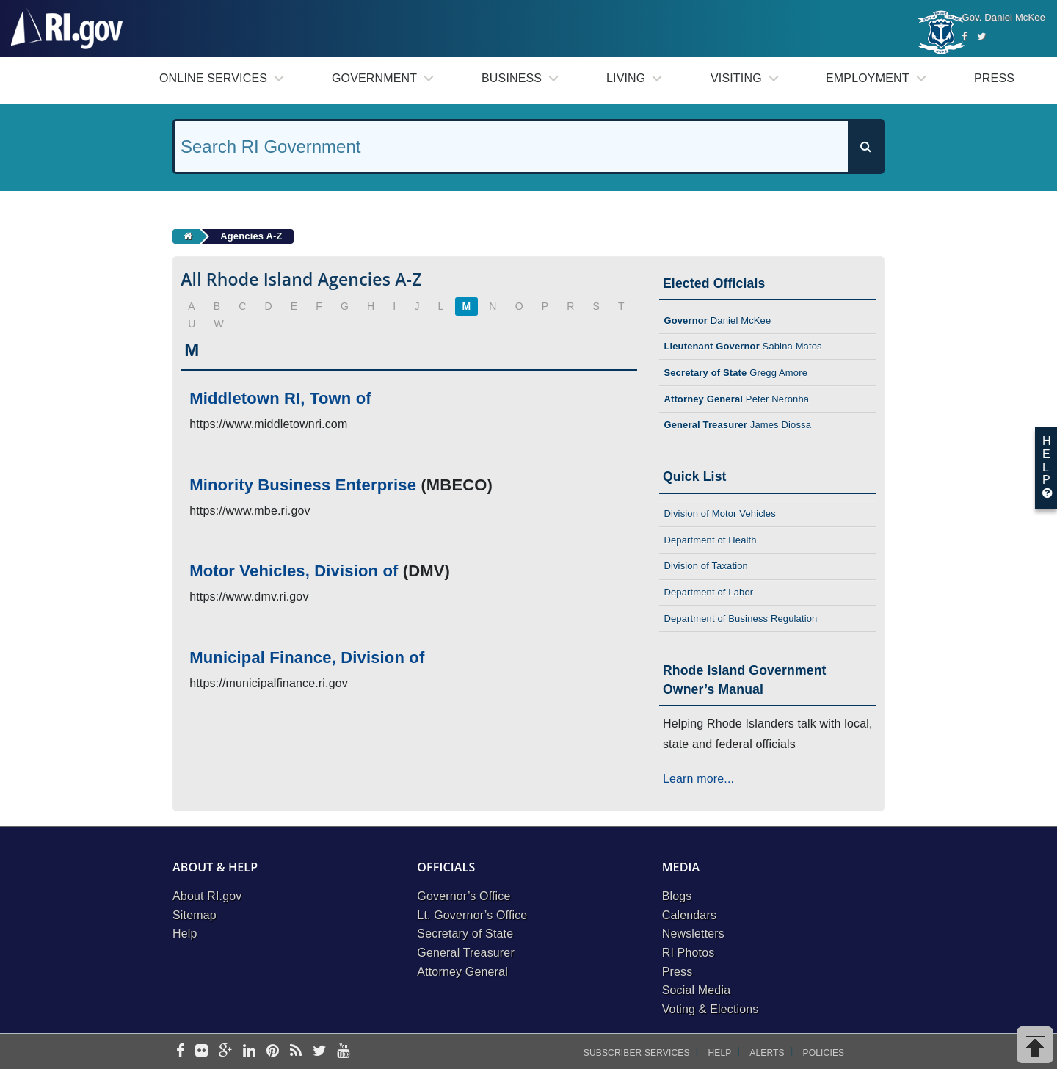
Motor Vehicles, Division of (293, 571)
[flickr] (201, 1052)
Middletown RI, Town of (280, 398)
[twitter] (320, 1052)
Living (625, 78)
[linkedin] (249, 1052)
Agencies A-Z (251, 236)
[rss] (296, 1052)
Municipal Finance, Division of (306, 657)
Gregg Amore (735, 372)
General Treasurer (466, 952)
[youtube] (343, 1052)
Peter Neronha (736, 399)
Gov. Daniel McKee (1003, 17)
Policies (824, 1053)
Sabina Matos (742, 346)
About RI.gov (206, 896)
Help (184, 933)
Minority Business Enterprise (302, 485)
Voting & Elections (710, 1009)
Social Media (696, 990)
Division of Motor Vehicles (719, 513)
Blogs (677, 896)
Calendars (689, 915)
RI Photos (688, 952)
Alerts (766, 1053)
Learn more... (698, 778)
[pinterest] (272, 1052)
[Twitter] (981, 36)
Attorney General (462, 971)
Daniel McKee (717, 320)
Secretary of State (465, 933)
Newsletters (693, 933)
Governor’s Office (463, 896)
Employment (867, 78)
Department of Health (710, 540)
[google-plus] (226, 1052)
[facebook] (180, 1052)
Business (512, 78)
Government (374, 78)
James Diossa (737, 424)
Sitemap (194, 915)
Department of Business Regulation (740, 618)
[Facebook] (964, 36)
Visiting (736, 78)
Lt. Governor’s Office (472, 915)
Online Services (213, 78)
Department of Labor (708, 592)
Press (994, 78)
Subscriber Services (637, 1053)
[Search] (865, 146)
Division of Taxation (706, 565)
